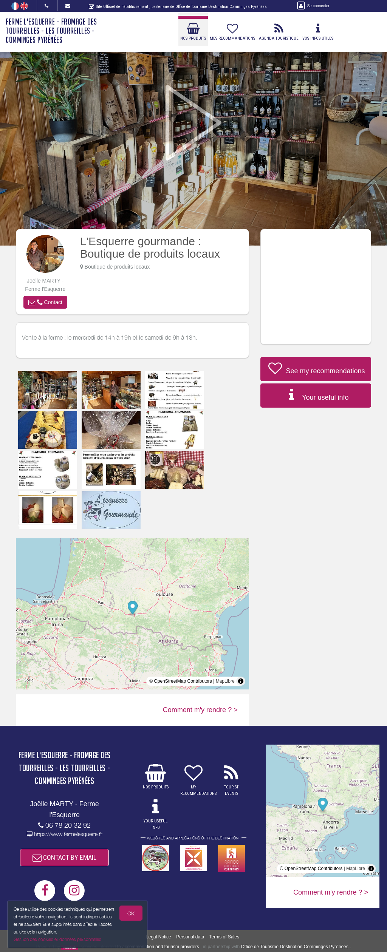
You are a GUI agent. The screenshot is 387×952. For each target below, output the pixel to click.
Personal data (190, 937)
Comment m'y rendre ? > (200, 710)
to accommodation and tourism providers (158, 946)
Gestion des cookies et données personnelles (57, 939)
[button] (45, 302)
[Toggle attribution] (240, 681)
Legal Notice (158, 937)
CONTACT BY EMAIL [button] (64, 857)
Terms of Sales (224, 937)
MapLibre (225, 681)
